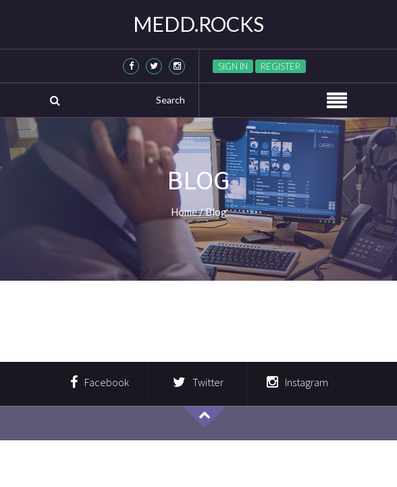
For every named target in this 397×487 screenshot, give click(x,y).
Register (280, 66)
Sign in (233, 66)
